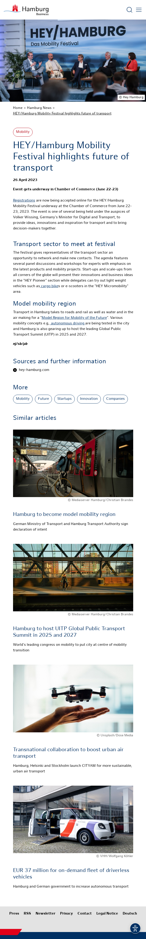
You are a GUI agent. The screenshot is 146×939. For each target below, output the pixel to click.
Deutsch (130, 913)
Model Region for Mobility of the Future (74, 318)
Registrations (24, 200)
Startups (64, 399)
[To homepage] (26, 9)
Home (18, 108)
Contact (85, 913)
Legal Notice (107, 913)
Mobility (23, 132)
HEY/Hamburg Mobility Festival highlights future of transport (62, 113)
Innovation (89, 399)
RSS (27, 913)
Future (43, 399)
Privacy (66, 913)
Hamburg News (39, 108)
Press (14, 913)
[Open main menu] (138, 9)
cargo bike (49, 286)
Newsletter (45, 913)
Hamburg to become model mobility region (64, 514)
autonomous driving (67, 323)
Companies (115, 399)
